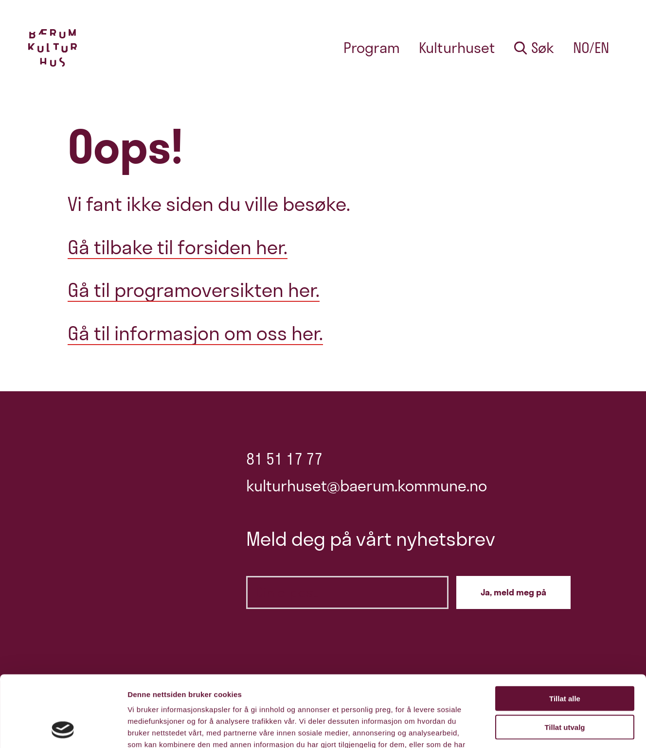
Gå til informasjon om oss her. (195, 333)
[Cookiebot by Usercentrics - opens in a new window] (63, 729)
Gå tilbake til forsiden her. (177, 247)
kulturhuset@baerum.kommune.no (366, 485)
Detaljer (518, 729)
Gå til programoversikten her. (194, 290)
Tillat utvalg (564, 660)
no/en (591, 47)
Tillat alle (564, 631)
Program (371, 47)
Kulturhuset (457, 47)
